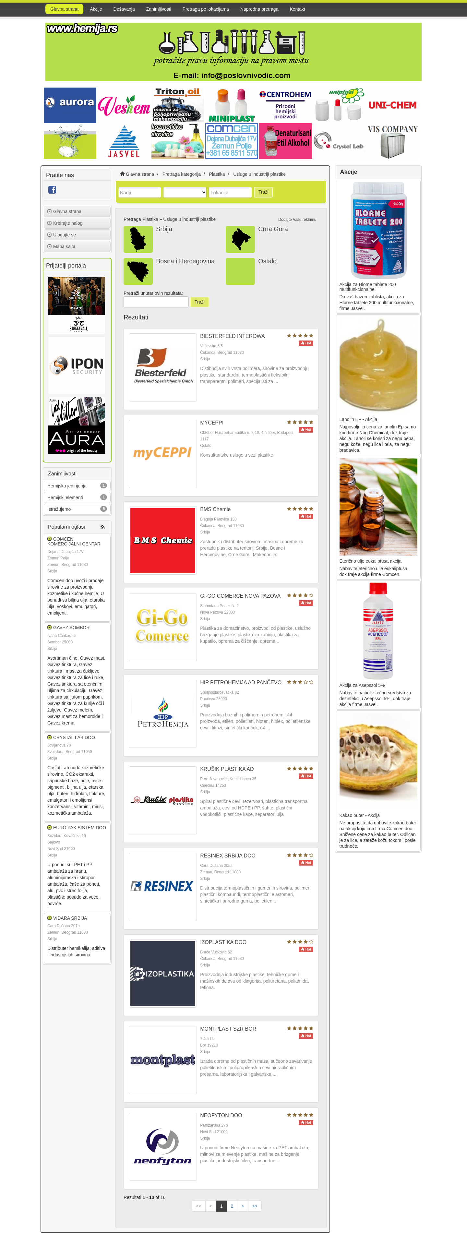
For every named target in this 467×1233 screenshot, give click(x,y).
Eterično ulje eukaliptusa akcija (370, 561)
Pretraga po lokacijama (206, 9)
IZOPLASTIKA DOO (223, 942)
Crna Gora (273, 229)
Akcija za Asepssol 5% (362, 685)
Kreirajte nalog (64, 223)
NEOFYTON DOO (221, 1115)
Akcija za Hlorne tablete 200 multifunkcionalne (368, 287)
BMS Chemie (215, 509)
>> (254, 1206)
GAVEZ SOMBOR (71, 627)
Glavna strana (64, 9)
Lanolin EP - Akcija (358, 419)
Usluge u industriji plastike (189, 219)
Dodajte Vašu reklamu (297, 219)
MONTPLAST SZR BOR (228, 1029)
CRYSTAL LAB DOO (74, 737)
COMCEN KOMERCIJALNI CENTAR (74, 541)
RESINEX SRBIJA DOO (228, 855)
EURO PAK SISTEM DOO (79, 827)
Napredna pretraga (259, 9)
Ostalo (267, 261)
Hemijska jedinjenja (67, 485)
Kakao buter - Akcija (360, 815)
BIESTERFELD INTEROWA (232, 336)
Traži (263, 192)
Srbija (164, 229)
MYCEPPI (211, 422)
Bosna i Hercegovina (185, 261)
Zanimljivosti (158, 9)
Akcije (96, 9)
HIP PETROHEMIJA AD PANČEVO (240, 682)
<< (198, 1206)
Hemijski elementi (65, 497)
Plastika (150, 219)
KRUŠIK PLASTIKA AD (227, 769)
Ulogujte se (61, 234)
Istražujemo (59, 509)
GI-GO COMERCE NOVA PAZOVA (240, 596)
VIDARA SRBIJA (70, 918)
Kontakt (297, 9)
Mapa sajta (61, 246)
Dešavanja (124, 9)
